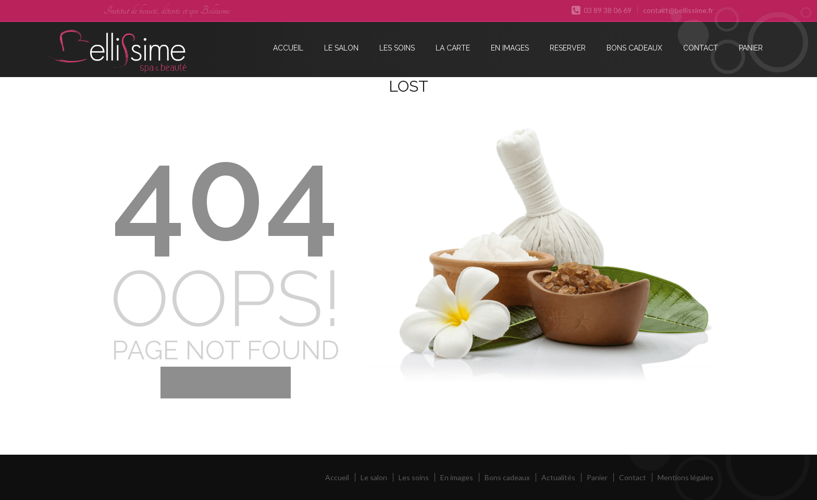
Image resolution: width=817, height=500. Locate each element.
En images (510, 48)
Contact (700, 48)
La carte (453, 48)
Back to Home (225, 382)
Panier (751, 48)
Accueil (288, 48)
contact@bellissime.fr (678, 10)
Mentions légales (685, 477)
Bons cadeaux (634, 48)
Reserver (568, 48)
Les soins (397, 48)
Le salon (341, 48)
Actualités (558, 477)
